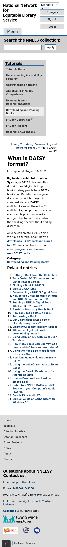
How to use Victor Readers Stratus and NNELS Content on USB (35, 297)
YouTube (47, 501)
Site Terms (19, 542)
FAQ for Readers (16, 125)
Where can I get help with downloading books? (29, 331)
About (7, 453)
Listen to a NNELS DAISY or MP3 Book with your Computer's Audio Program (34, 388)
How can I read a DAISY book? (32, 313)
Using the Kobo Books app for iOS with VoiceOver (34, 352)
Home (14, 144)
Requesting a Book (25, 316)
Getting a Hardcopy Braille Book (33, 309)
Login (52, 26)
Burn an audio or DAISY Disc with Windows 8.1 (34, 400)
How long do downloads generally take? (34, 359)
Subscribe (9, 511)
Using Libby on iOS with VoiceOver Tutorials (35, 338)
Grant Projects (13, 442)
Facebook (34, 501)
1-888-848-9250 (23, 488)
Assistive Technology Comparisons (19, 92)
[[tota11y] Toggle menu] (6, 543)
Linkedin (8, 504)
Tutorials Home (16, 69)
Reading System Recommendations (18, 102)
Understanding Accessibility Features (24, 76)
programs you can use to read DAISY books (27, 251)
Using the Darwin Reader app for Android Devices (33, 373)
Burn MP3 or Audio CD (27, 395)
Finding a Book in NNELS (28, 285)
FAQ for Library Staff (19, 119)
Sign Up (52, 19)
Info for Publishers (15, 436)
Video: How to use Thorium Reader (35, 327)
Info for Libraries (14, 431)
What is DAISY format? (27, 306)
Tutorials (26, 144)
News (7, 447)
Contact (9, 459)
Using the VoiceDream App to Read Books (35, 366)
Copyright (31, 542)
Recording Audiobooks (20, 132)
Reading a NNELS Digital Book (32, 302)
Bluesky (22, 501)
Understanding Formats (21, 84)
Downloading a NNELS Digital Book (35, 292)
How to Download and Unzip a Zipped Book (32, 380)
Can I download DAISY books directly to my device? (31, 321)
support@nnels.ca (23, 482)
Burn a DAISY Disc (24, 289)
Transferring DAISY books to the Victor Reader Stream (33, 280)
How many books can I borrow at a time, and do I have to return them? (35, 345)
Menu (12, 31)
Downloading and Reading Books (22, 111)
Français (52, 12)
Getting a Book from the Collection (35, 275)
